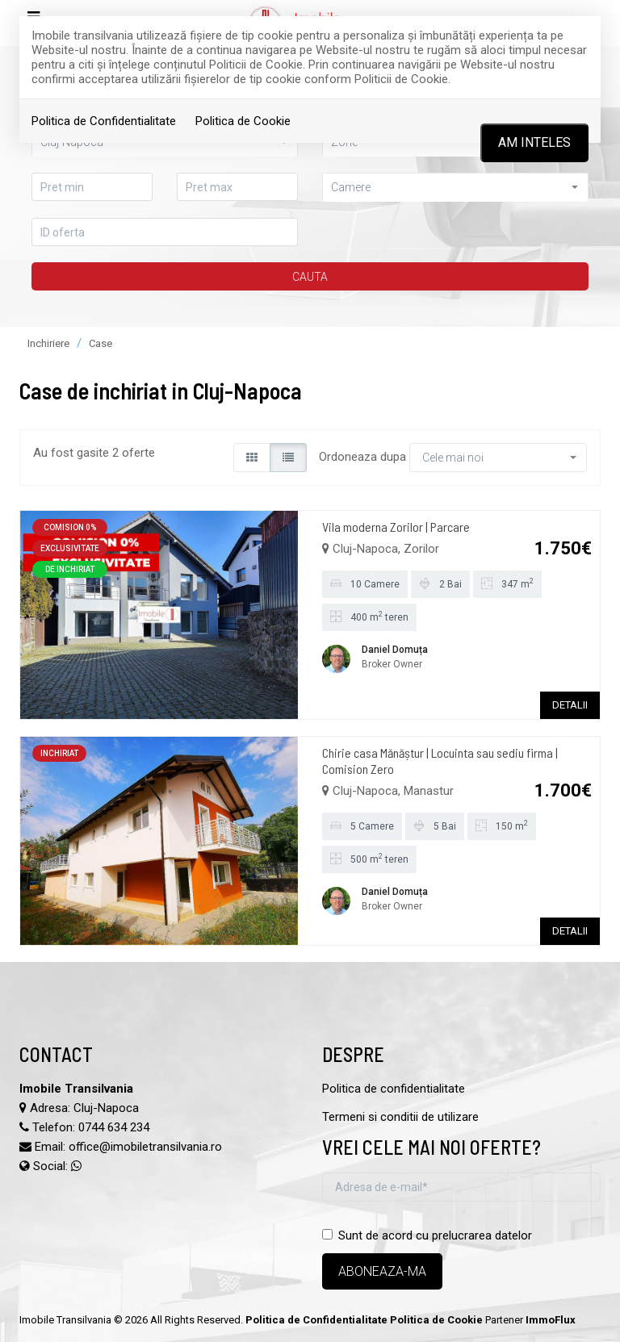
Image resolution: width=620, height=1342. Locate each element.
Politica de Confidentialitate (103, 121)
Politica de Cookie (243, 121)
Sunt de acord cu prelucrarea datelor (427, 1235)
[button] (455, 187)
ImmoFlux (551, 1320)
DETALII (570, 705)
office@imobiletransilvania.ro (145, 1146)
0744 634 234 (113, 1127)
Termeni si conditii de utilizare (400, 1117)
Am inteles (534, 142)
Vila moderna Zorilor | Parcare (396, 526)
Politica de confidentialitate (393, 1088)
